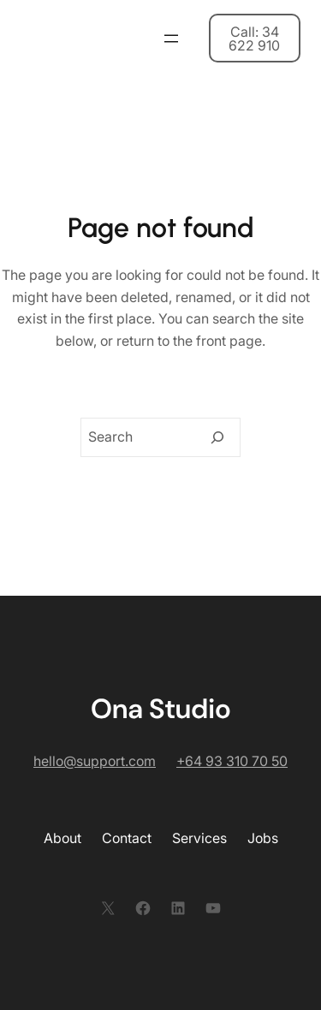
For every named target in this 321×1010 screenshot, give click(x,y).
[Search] (217, 437)
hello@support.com (94, 760)
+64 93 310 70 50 (232, 760)
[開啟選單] (171, 38)
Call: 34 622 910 (254, 38)
